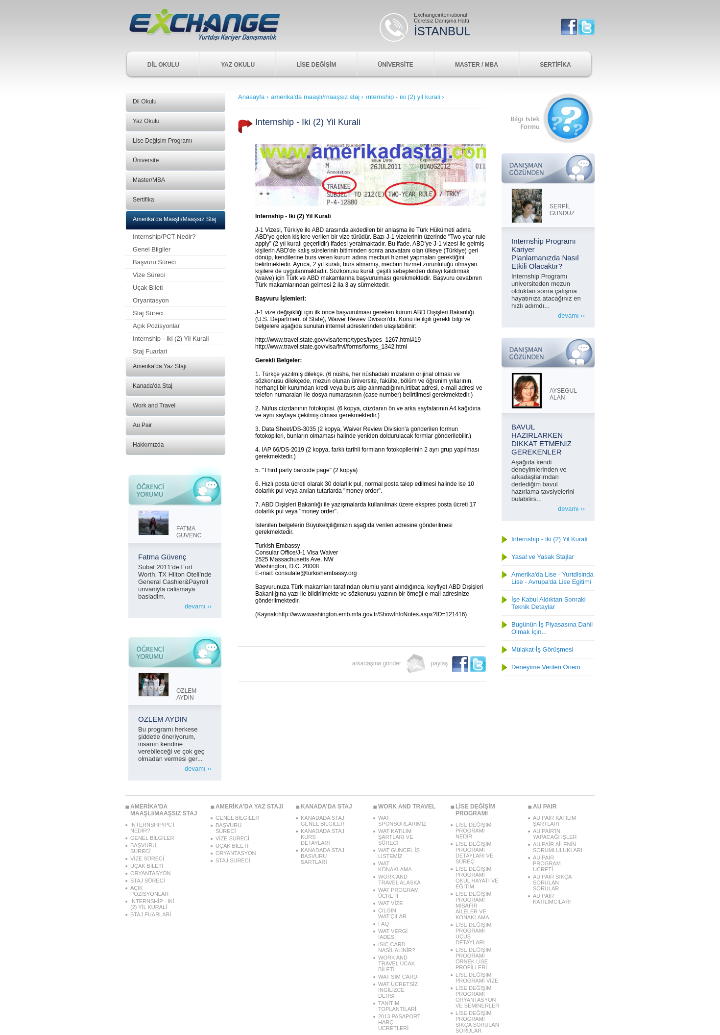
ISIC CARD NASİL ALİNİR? (396, 947)
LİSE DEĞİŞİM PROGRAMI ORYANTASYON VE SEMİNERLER (477, 997)
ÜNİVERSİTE (395, 64)
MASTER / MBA (476, 64)
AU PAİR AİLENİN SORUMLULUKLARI (555, 847)
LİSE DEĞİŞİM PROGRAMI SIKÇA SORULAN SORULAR (477, 1022)
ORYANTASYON (150, 873)
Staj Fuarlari (150, 351)
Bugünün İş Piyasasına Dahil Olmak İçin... (552, 628)
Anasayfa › (253, 97)
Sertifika (143, 199)
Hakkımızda (148, 444)
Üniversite (146, 160)
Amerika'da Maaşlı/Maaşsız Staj (174, 219)
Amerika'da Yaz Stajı (160, 366)
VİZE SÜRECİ (147, 858)
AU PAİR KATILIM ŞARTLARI (554, 821)
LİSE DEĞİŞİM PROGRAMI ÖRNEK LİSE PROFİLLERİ (473, 958)
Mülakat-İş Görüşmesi (542, 649)
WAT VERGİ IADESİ (393, 934)
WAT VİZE (390, 903)
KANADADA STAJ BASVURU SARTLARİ (322, 856)
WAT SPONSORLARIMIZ (400, 821)
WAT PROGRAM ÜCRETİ (398, 893)
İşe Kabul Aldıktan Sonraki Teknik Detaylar (548, 603)
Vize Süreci (149, 274)
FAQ (383, 924)
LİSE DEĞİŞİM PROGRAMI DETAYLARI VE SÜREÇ (474, 852)
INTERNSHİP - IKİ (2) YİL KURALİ (152, 904)
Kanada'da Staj (152, 385)
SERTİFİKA (555, 64)
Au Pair (142, 425)
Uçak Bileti (148, 287)
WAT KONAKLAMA (394, 866)
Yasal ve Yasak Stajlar (542, 556)
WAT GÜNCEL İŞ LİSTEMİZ (399, 853)
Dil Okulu (145, 101)
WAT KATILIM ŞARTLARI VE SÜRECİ (395, 837)
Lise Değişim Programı (162, 140)
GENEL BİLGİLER (152, 838)
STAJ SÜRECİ (147, 881)
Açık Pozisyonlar (156, 325)
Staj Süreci (148, 313)
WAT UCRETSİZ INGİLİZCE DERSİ (398, 990)
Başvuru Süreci (154, 262)
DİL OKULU (163, 64)
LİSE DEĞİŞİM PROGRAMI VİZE (477, 978)
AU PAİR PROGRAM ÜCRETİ (547, 863)
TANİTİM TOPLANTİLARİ (397, 1006)
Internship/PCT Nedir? (164, 236)
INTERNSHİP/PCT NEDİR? (152, 827)
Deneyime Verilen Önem (545, 667)
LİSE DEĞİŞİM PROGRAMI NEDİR (473, 830)
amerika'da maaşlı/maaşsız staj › (317, 97)
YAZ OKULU (238, 64)
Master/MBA (149, 180)
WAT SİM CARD (397, 977)
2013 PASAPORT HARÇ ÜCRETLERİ (399, 1022)
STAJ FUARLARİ (150, 914)
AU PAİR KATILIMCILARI (552, 899)
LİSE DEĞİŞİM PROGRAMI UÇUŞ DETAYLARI (473, 933)
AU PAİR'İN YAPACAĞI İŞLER (554, 834)
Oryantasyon (151, 300)
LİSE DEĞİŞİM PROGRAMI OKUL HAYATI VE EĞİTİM (477, 877)
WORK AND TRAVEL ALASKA (399, 879)
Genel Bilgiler (151, 249)
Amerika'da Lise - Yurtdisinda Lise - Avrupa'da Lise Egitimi (552, 578)
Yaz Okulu (146, 121)
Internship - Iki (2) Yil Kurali (171, 338)
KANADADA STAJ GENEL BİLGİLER (322, 821)
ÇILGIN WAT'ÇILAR (392, 913)
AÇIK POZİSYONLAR (149, 891)
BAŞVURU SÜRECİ (143, 848)
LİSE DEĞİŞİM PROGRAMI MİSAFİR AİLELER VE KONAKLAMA (473, 905)
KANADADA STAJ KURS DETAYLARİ (322, 837)
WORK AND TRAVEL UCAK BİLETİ (396, 963)
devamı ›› (198, 606)
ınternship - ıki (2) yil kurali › (405, 97)
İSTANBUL (442, 31)
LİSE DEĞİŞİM (316, 64)
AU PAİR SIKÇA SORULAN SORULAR (552, 882)
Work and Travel (154, 405)
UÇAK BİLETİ (146, 866)
